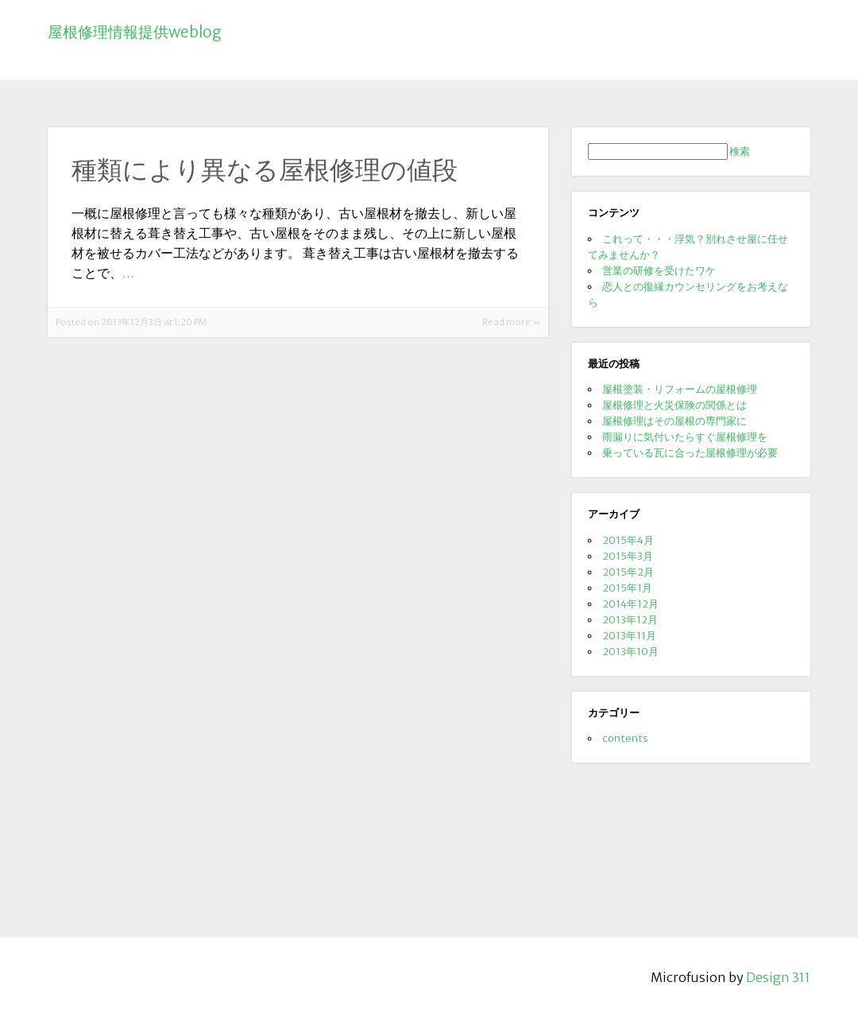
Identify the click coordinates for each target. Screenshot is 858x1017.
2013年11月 (629, 635)
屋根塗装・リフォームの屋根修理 (679, 388)
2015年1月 (627, 587)
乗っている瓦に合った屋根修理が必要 (690, 452)
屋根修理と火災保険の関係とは (674, 404)
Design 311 (778, 977)
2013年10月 (630, 651)
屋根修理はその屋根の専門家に (674, 420)
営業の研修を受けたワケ (659, 270)
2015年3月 (627, 555)
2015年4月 (628, 540)
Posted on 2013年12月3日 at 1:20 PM (131, 322)
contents (625, 738)
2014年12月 (630, 603)
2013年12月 (630, 619)
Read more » (511, 322)
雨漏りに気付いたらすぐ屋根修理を (684, 436)
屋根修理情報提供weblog (135, 31)
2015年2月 (628, 571)
